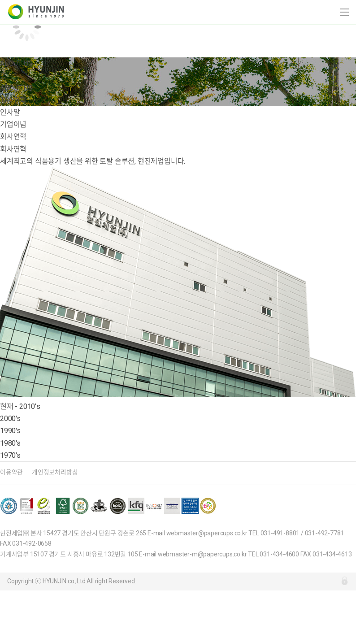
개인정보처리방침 (55, 472)
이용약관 (11, 472)
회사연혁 (13, 136)
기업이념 (13, 124)
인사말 (10, 112)
